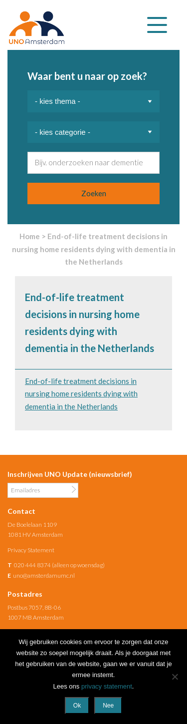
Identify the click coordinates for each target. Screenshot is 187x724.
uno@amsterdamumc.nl (44, 575)
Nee (108, 705)
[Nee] (175, 677)
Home (29, 236)
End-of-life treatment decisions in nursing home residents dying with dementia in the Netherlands (81, 393)
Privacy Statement (30, 550)
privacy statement (106, 686)
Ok (77, 705)
